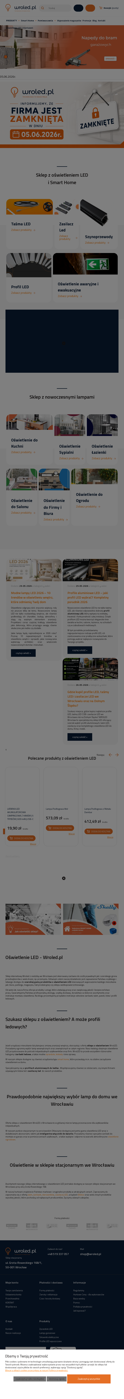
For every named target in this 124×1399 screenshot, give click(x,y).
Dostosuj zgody (57, 1379)
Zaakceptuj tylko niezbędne (30, 1379)
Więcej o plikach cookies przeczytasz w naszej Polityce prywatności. (36, 1370)
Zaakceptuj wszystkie (89, 1379)
